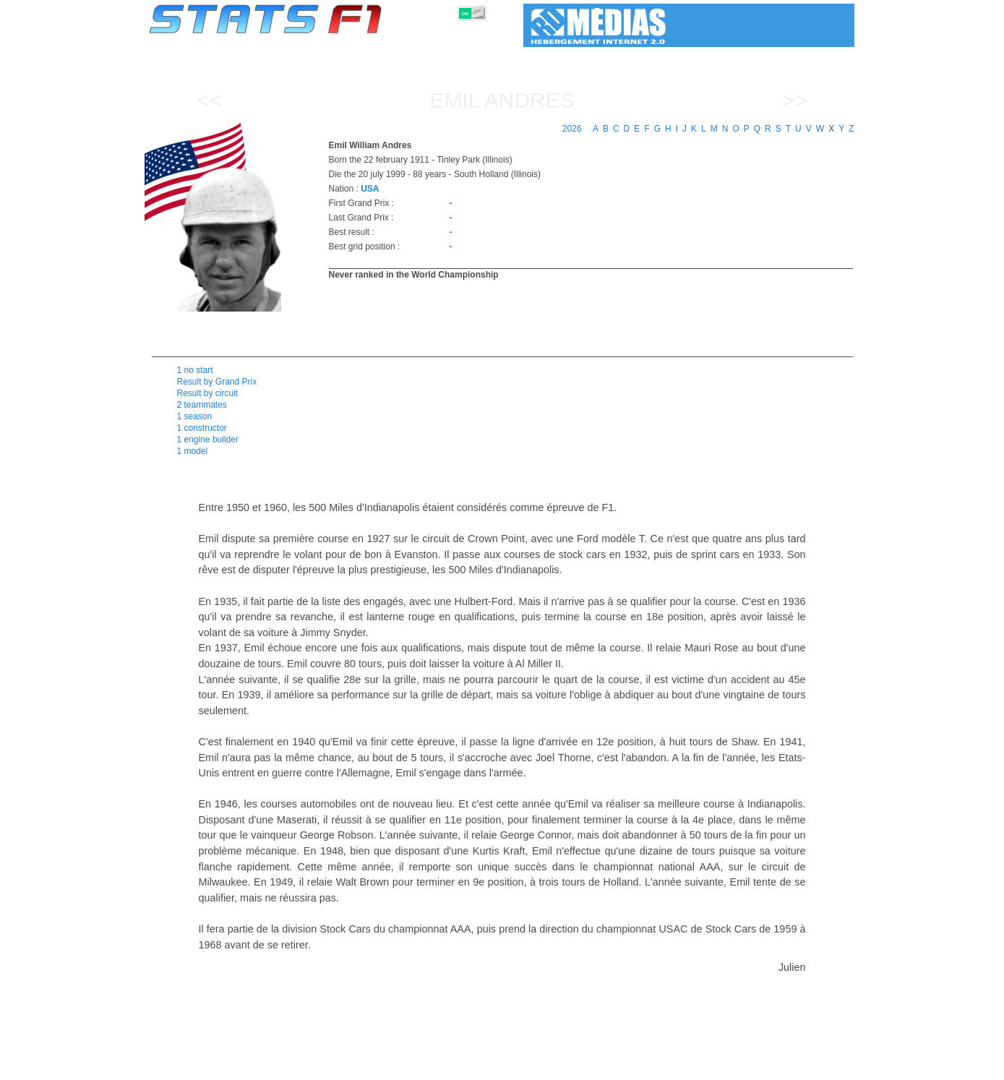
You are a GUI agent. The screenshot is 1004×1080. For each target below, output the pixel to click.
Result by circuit (208, 393)
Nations (585, 1066)
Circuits (635, 1066)
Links (721, 1066)
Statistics (198, 1066)
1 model (192, 451)
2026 (572, 129)
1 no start (195, 370)
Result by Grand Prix (217, 382)
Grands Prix (313, 1066)
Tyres (540, 1066)
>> (794, 100)
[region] (582, 316)
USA (370, 189)
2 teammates (202, 405)
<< (209, 100)
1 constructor (202, 428)
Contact (826, 1066)
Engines (494, 1066)
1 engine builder (208, 439)
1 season (195, 416)
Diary (681, 1066)
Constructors (432, 1066)
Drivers (371, 1066)
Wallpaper (770, 1066)
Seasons (253, 1066)
